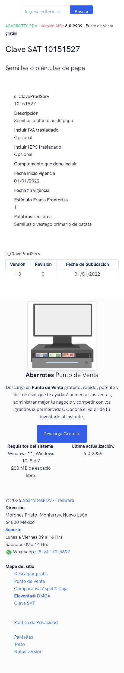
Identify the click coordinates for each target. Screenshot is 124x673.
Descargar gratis (31, 573)
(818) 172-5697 (53, 551)
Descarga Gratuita (62, 433)
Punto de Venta (29, 581)
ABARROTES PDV (21, 26)
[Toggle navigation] (104, 11)
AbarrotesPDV (37, 500)
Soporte (13, 529)
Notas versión (28, 651)
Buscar (82, 11)
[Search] (45, 11)
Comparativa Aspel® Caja (41, 588)
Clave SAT (24, 603)
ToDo (19, 644)
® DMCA (32, 596)
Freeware (64, 500)
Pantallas (23, 637)
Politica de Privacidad (36, 622)
